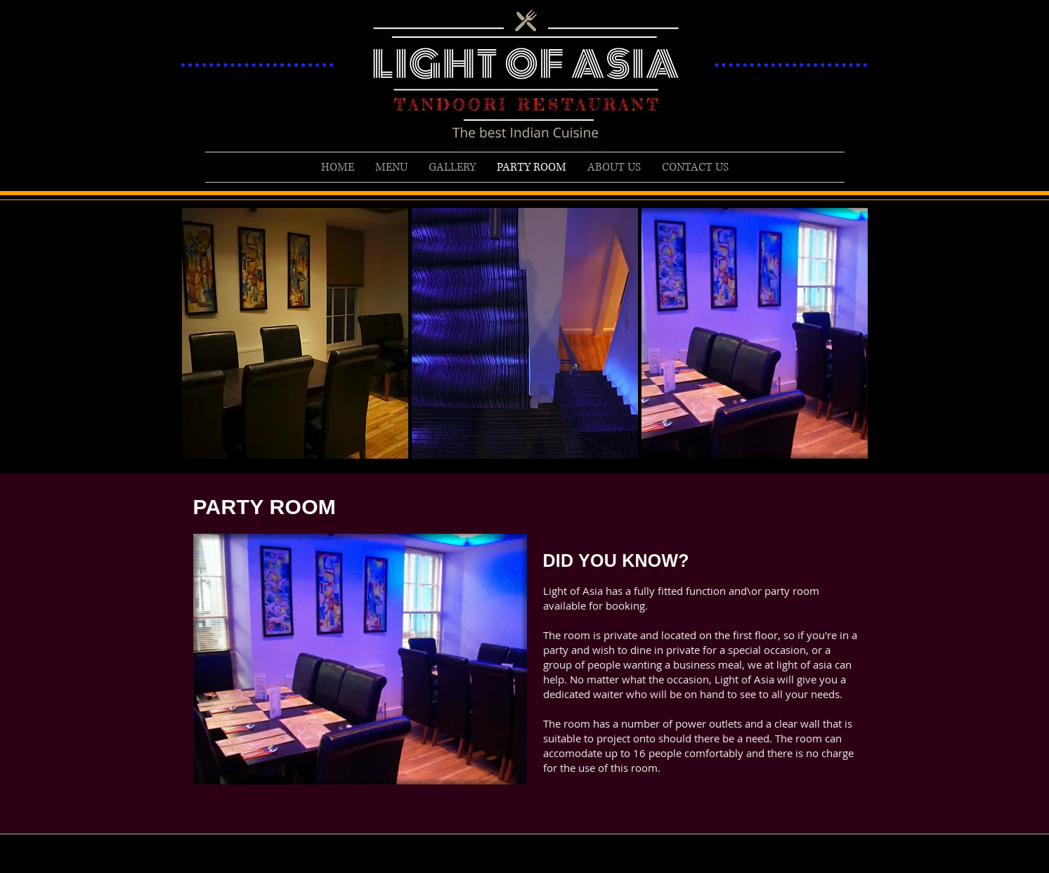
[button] (295, 333)
